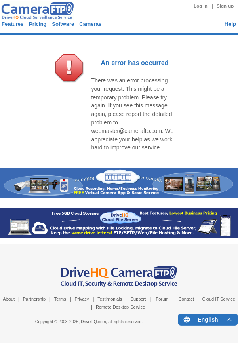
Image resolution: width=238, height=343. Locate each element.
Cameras (90, 24)
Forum (162, 299)
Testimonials (109, 299)
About (9, 299)
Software (63, 24)
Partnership (34, 299)
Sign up (225, 6)
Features (12, 24)
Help (230, 24)
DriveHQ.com (93, 322)
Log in (201, 6)
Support (138, 299)
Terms (60, 299)
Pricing (37, 24)
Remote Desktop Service (120, 307)
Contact (186, 299)
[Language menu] (208, 320)
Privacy (81, 299)
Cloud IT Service (218, 299)
